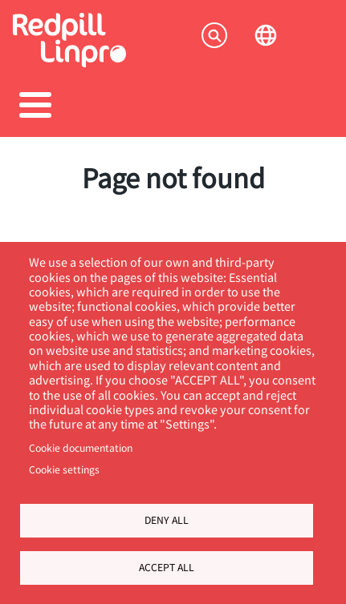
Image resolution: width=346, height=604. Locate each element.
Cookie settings (64, 469)
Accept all (166, 567)
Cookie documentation (80, 448)
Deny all (167, 520)
